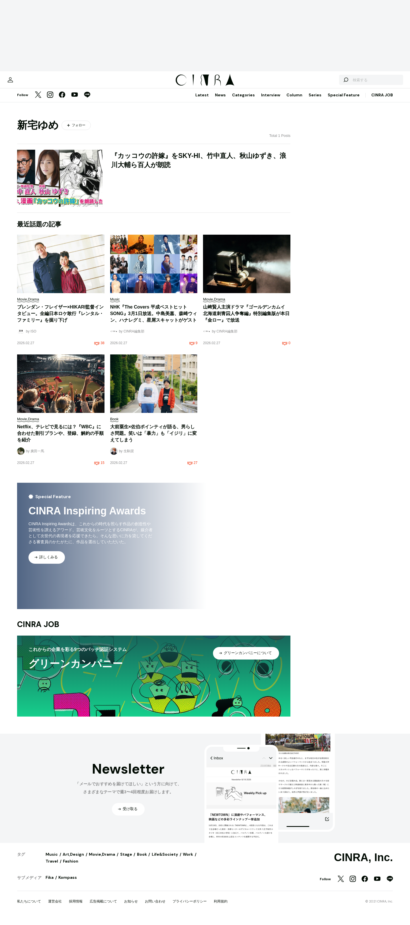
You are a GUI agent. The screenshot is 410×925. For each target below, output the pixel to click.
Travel (52, 867)
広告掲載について (103, 907)
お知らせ (131, 907)
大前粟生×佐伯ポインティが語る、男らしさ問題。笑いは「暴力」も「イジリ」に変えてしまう (153, 439)
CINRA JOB (382, 100)
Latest (202, 100)
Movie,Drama (102, 860)
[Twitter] (38, 101)
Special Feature (344, 100)
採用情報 (76, 907)
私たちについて (29, 907)
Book (142, 860)
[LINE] (87, 101)
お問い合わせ (155, 907)
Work (188, 860)
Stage (126, 860)
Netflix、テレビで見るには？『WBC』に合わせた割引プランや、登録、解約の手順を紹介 (60, 439)
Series (315, 100)
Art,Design (73, 860)
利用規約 (220, 907)
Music (52, 860)
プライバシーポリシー (190, 907)
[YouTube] (74, 101)
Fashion (70, 867)
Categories (243, 100)
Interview (270, 100)
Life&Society (165, 860)
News (220, 100)
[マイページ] (29, 82)
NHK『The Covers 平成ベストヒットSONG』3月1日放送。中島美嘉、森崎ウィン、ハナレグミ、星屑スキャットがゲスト (153, 319)
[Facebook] (62, 101)
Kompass (67, 883)
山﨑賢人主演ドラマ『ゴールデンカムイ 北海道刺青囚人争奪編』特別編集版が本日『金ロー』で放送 (246, 319)
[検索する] (326, 83)
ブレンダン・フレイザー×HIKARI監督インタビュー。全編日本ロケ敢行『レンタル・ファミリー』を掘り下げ (60, 319)
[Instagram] (50, 101)
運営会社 (55, 907)
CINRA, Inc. (363, 863)
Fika (50, 883)
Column (294, 100)
